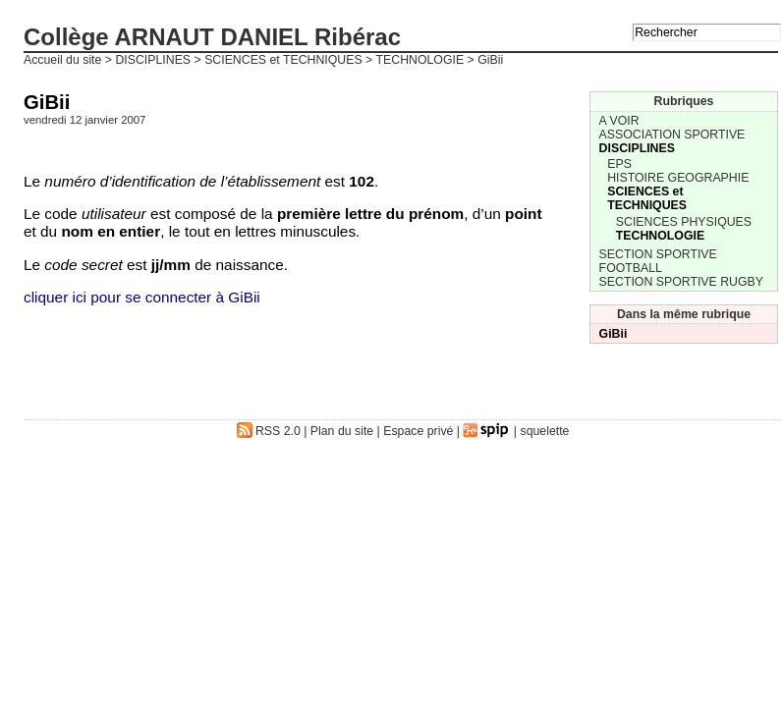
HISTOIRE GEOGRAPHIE (678, 178)
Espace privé (418, 431)
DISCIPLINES (153, 60)
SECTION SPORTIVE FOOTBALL (658, 261)
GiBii (613, 334)
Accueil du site (62, 60)
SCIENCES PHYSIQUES (684, 222)
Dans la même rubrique (684, 314)
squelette (545, 431)
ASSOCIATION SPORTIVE (672, 134)
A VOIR (619, 121)
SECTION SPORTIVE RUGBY (681, 282)
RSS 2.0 (269, 431)
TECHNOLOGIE (420, 60)
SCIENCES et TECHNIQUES (283, 60)
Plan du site (341, 431)
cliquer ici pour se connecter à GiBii (142, 297)
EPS (619, 164)
